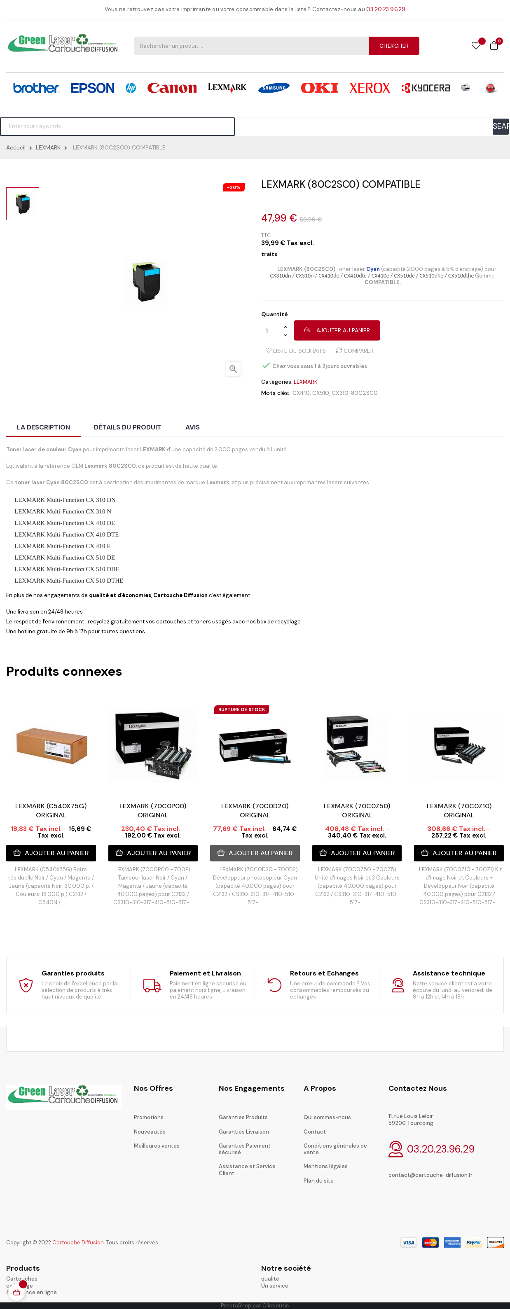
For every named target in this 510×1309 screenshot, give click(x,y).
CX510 (320, 393)
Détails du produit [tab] (127, 427)
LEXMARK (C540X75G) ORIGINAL (51, 810)
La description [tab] (43, 427)
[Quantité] (272, 331)
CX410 (301, 393)
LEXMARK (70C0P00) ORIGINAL (152, 810)
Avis (192, 427)
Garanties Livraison (244, 1131)
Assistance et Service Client (247, 1169)
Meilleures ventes (157, 1145)
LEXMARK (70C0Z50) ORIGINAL (357, 810)
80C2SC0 (364, 393)
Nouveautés (150, 1131)
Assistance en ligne (31, 1292)
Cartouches (21, 1278)
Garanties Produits (243, 1117)
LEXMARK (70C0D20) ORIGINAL (254, 810)
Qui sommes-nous (327, 1117)
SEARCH (501, 126)
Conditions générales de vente (335, 1149)
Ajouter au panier (337, 330)
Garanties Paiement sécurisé (245, 1149)
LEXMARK (306, 381)
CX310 (340, 393)
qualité (270, 1278)
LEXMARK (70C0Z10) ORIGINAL (459, 810)
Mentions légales (326, 1166)
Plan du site (319, 1180)
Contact (315, 1131)
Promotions (149, 1117)
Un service (274, 1285)
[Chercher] (117, 126)
